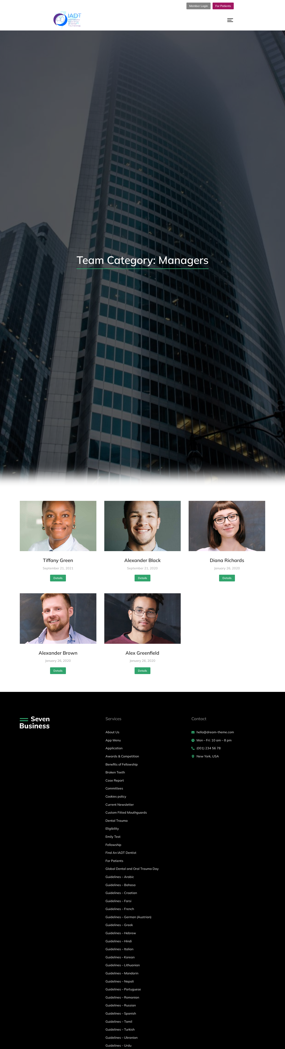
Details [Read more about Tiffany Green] (58, 578)
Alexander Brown (58, 653)
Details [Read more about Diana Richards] (227, 578)
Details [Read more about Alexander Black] (142, 578)
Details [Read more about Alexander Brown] (58, 670)
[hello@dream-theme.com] (228, 732)
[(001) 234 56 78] (228, 748)
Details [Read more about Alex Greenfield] (142, 670)
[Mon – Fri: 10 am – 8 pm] (228, 740)
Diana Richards (227, 560)
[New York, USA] (228, 756)
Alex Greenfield (142, 653)
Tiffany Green (58, 560)
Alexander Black (142, 560)
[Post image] (58, 526)
